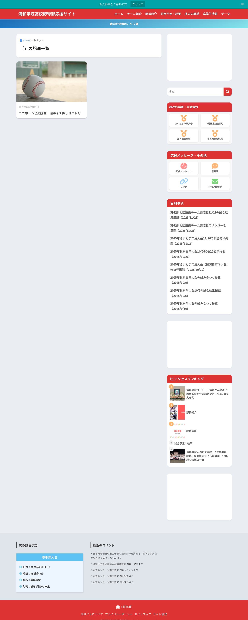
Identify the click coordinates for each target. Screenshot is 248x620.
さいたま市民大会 (184, 120)
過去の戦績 (192, 13)
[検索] (228, 92)
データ (225, 13)
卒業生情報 (210, 13)
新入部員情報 (184, 135)
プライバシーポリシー (118, 610)
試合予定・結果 (171, 13)
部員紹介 (151, 13)
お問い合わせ (215, 183)
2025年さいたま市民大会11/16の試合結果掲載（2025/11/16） (199, 239)
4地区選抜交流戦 (215, 120)
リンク (184, 183)
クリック (137, 4)
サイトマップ (143, 610)
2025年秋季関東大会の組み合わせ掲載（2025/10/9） (194, 277)
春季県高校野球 (215, 135)
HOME (124, 602)
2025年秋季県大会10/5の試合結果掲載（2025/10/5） (194, 289)
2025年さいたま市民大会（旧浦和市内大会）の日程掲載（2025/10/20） (198, 264)
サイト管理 (160, 610)
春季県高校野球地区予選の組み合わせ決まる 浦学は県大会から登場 (123, 550)
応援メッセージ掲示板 (104, 564)
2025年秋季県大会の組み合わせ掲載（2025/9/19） (192, 302)
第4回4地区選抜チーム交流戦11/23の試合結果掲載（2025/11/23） (199, 214)
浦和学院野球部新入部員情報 (107, 558)
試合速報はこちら (124, 24)
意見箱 (215, 168)
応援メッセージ (184, 168)
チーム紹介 (134, 13)
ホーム (119, 13)
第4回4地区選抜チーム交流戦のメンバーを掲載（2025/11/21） (199, 227)
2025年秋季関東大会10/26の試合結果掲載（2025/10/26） (196, 252)
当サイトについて (92, 610)
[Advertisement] (199, 56)
